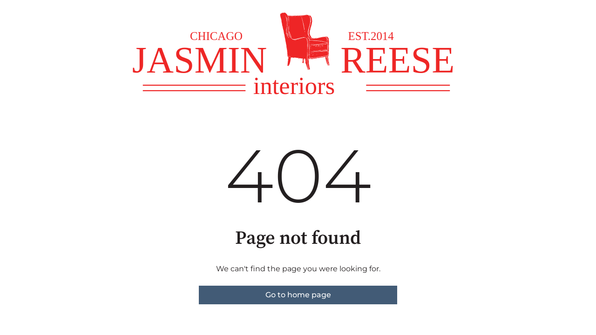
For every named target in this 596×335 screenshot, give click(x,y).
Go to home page (298, 294)
